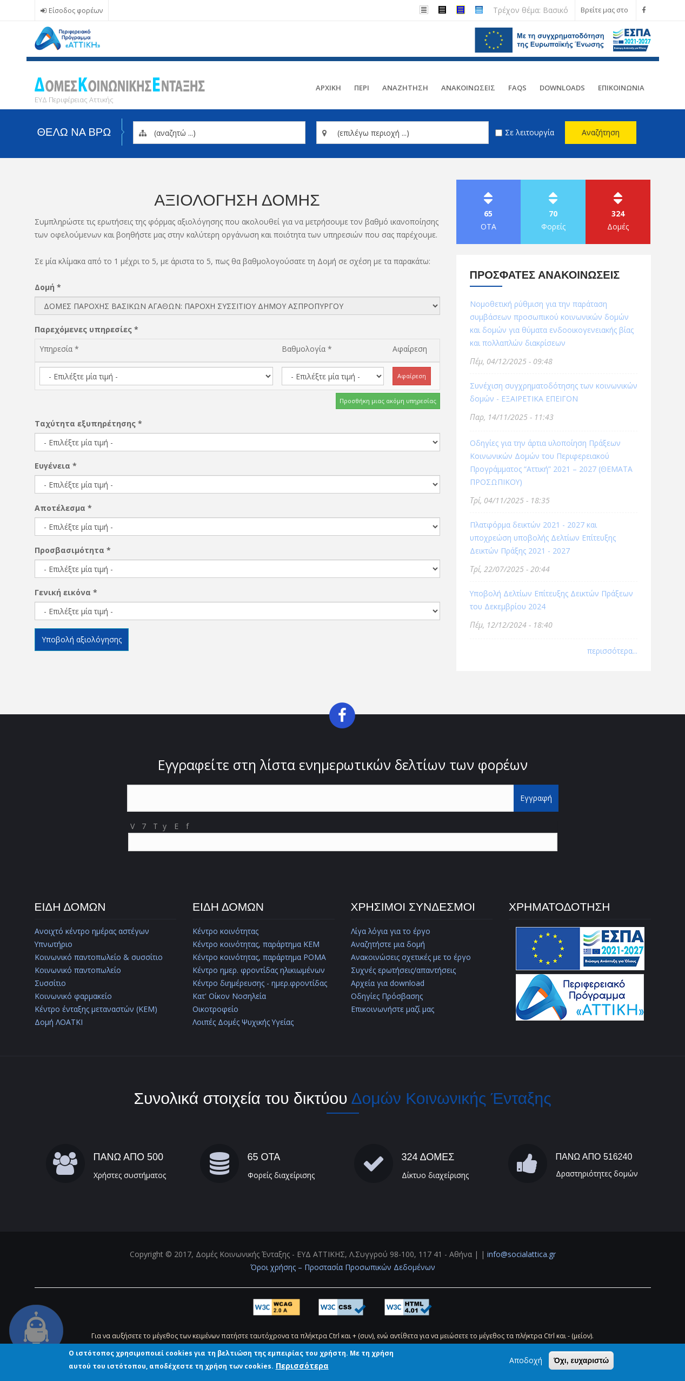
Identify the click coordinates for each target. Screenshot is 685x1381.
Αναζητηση (405, 88)
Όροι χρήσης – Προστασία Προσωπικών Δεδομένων (342, 1267)
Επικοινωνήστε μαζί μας (392, 1009)
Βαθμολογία (307, 349)
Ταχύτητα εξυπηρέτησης (88, 423)
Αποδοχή (525, 1361)
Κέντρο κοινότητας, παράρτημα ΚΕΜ (256, 944)
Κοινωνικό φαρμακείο (73, 996)
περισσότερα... (612, 651)
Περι (361, 88)
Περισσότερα (302, 1366)
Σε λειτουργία (529, 132)
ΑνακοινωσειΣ (468, 88)
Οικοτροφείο (215, 1009)
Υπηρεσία (59, 349)
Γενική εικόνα (66, 592)
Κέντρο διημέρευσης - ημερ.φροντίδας (260, 983)
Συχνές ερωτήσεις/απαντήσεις (403, 970)
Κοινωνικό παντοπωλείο (78, 970)
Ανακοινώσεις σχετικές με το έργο (411, 957)
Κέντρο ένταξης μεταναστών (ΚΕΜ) (96, 1009)
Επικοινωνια (621, 88)
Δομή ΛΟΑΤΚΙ (59, 1022)
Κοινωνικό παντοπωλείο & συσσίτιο (99, 957)
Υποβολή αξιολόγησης (82, 639)
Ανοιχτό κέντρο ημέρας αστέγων (92, 931)
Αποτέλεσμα (63, 508)
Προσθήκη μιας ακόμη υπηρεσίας (388, 401)
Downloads (562, 88)
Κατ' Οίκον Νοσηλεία (229, 996)
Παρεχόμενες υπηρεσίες (86, 329)
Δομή (48, 287)
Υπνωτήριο (54, 944)
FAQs (517, 88)
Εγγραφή (536, 798)
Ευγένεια (56, 466)
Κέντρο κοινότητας (225, 931)
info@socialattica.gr (521, 1254)
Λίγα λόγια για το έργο (391, 931)
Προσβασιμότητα (73, 550)
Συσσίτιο (50, 983)
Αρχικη (328, 88)
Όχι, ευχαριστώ (581, 1361)
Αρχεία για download (387, 983)
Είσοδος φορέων (76, 10)
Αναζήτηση (601, 132)
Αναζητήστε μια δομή (388, 944)
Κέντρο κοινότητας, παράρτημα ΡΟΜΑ (259, 957)
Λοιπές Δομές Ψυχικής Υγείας (243, 1022)
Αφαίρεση (410, 349)
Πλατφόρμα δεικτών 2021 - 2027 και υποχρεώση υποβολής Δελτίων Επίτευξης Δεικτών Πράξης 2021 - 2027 (544, 537)
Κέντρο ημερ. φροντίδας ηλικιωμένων (258, 970)
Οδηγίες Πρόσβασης (387, 996)
